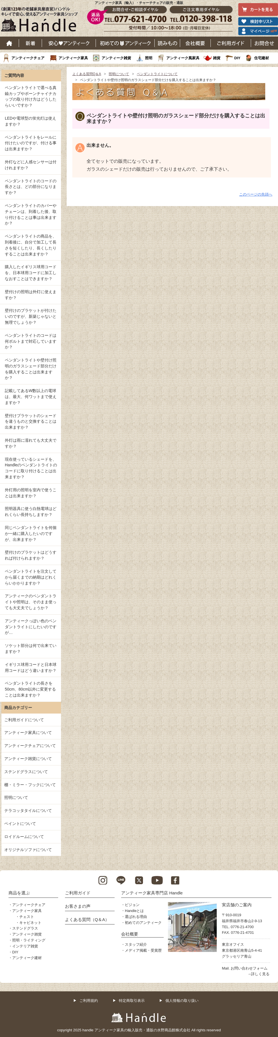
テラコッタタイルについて (28, 810)
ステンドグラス (25, 928)
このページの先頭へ (255, 194)
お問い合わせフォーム (249, 968)
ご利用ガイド (231, 43)
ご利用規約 (88, 1000)
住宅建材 (261, 58)
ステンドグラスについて (26, 771)
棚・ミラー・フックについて (30, 784)
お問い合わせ (264, 43)
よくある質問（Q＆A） (87, 919)
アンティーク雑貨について (28, 758)
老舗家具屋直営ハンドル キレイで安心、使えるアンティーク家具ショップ (41, 20)
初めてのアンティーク (143, 922)
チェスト (26, 917)
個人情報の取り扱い (182, 1000)
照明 (148, 58)
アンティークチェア (28, 58)
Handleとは (134, 911)
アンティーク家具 (73, 58)
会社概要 (195, 43)
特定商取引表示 (132, 1000)
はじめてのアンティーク (125, 43)
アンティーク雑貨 (116, 58)
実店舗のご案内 (237, 904)
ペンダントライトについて (157, 74)
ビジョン (132, 905)
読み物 (167, 43)
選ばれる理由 (136, 917)
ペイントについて (20, 823)
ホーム (9, 43)
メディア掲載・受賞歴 (143, 950)
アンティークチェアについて (30, 745)
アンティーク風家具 (182, 58)
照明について (119, 74)
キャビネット (30, 922)
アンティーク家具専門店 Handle (152, 892)
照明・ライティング (28, 940)
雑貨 (216, 58)
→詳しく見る (258, 974)
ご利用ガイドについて (24, 720)
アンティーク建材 (27, 958)
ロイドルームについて (24, 836)
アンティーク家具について (28, 732)
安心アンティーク (69, 43)
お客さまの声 (77, 906)
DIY (237, 58)
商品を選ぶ (19, 892)
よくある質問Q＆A (86, 74)
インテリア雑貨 (25, 946)
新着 (30, 43)
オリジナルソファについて (28, 849)
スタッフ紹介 (136, 944)
